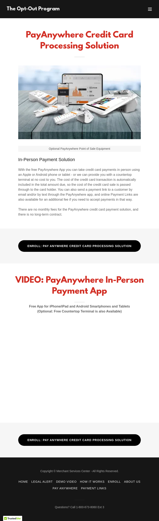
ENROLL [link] (114, 481)
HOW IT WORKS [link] (92, 481)
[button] (150, 9)
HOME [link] (23, 481)
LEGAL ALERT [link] (42, 481)
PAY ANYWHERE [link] (65, 488)
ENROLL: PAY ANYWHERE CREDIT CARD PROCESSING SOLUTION (80, 246)
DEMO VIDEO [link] (66, 481)
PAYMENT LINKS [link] (94, 488)
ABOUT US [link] (132, 481)
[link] (33, 9)
